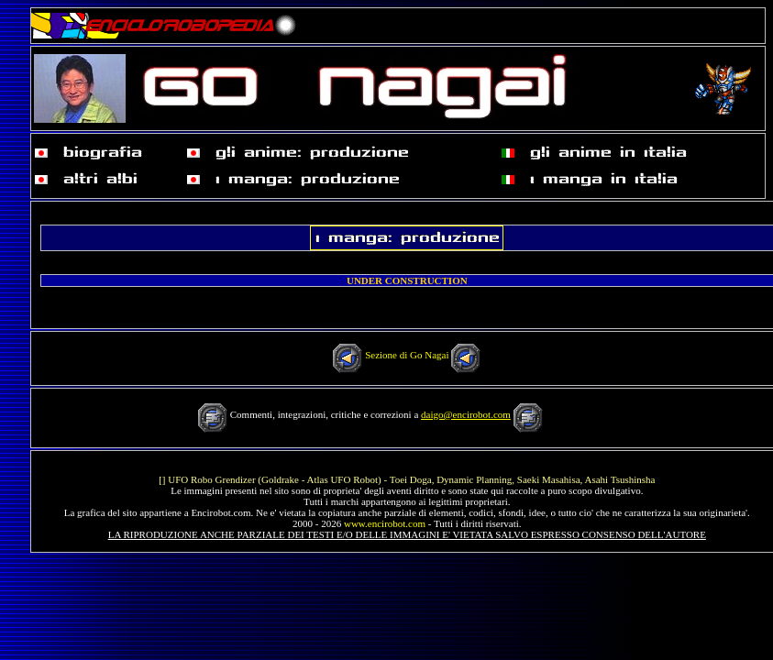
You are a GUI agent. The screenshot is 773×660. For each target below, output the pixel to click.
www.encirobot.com (384, 523)
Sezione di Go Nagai (406, 354)
